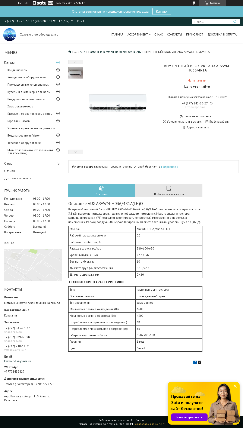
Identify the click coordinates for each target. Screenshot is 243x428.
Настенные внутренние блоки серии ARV (114, 51)
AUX (82, 51)
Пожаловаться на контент (148, 423)
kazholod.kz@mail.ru (17, 361)
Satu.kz (140, 420)
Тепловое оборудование (24, 143)
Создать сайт (64, 2)
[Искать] (235, 21)
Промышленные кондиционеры (28, 84)
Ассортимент (137, 34)
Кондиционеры (17, 70)
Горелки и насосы (18, 121)
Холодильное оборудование (26, 77)
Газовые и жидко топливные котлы (30, 114)
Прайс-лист (194, 34)
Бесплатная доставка (197, 116)
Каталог (162, 11)
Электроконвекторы (20, 106)
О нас (158, 34)
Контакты (174, 34)
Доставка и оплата (222, 34)
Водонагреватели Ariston (23, 135)
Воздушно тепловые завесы (26, 99)
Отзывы (9, 171)
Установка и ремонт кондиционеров (31, 128)
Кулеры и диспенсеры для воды (28, 92)
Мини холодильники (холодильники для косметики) (30, 151)
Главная (117, 34)
